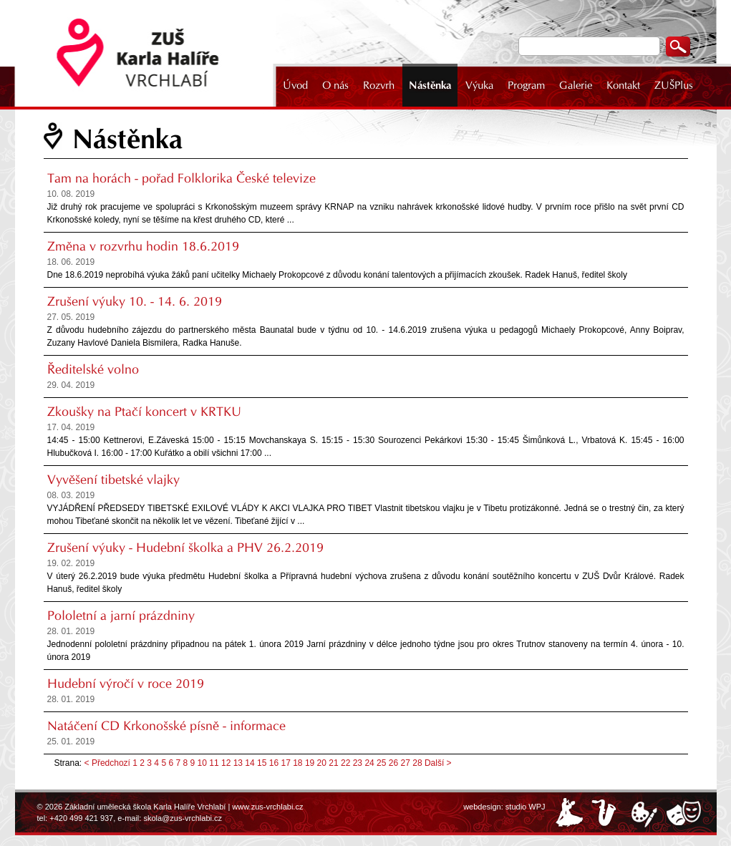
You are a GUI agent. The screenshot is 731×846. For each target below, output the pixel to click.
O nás (335, 85)
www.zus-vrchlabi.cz (267, 806)
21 (333, 763)
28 (417, 763)
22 (345, 763)
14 (249, 763)
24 (369, 763)
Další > (438, 763)
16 (274, 763)
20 (321, 763)
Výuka (479, 85)
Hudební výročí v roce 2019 (125, 683)
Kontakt (623, 85)
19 (309, 763)
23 (357, 763)
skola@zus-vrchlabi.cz (182, 818)
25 (381, 763)
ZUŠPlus (673, 85)
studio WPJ (525, 806)
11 (213, 763)
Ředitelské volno (93, 369)
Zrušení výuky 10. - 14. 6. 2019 (134, 301)
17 (285, 763)
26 (393, 763)
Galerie (575, 85)
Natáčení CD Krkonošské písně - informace (166, 726)
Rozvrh (378, 85)
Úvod (295, 85)
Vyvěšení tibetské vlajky (113, 479)
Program (526, 85)
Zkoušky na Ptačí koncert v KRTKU (144, 411)
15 (261, 763)
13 (238, 763)
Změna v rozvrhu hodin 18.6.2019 (143, 246)
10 (202, 763)
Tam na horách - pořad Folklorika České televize (181, 178)
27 (405, 763)
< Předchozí (107, 763)
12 (226, 763)
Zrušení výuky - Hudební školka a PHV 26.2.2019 (185, 547)
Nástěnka (430, 85)
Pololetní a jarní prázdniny (121, 615)
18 (297, 763)
